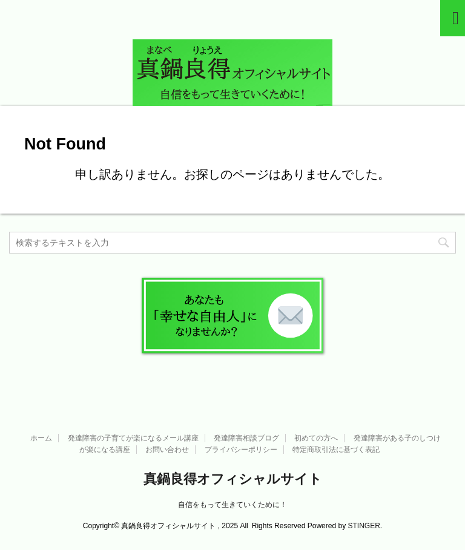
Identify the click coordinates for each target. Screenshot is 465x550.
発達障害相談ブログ (246, 438)
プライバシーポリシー (241, 449)
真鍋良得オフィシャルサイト (232, 478)
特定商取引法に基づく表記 (336, 449)
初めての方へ (316, 438)
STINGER (364, 526)
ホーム (41, 438)
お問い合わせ (167, 449)
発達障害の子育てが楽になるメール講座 (133, 438)
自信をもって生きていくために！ (232, 504)
